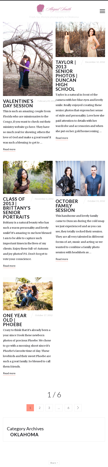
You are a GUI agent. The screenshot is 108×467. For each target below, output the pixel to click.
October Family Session (67, 205)
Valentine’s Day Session (18, 103)
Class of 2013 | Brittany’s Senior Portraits (17, 208)
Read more (9, 149)
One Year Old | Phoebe (15, 320)
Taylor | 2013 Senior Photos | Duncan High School (67, 75)
